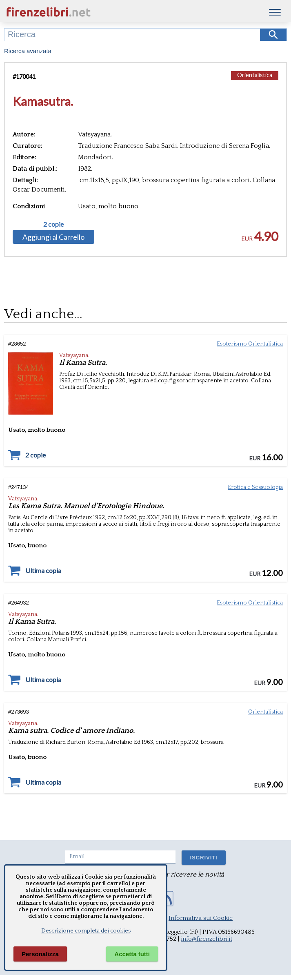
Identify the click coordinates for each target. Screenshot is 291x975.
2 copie (53, 224)
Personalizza (40, 953)
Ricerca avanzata (27, 50)
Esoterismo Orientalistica (250, 344)
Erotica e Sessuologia (255, 487)
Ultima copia (43, 570)
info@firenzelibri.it (206, 938)
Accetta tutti (132, 953)
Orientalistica (254, 74)
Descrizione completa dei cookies (86, 931)
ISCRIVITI (203, 858)
